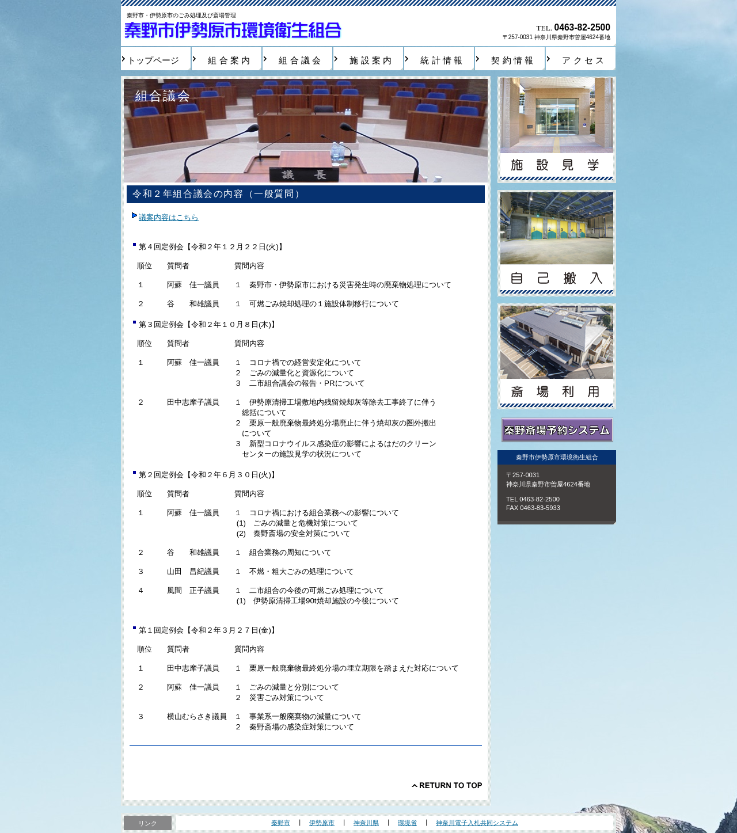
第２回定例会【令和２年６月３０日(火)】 (209, 474)
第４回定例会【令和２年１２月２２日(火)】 (212, 246)
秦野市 (280, 822)
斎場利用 (556, 356)
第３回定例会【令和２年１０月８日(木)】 (209, 324)
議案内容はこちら (169, 217)
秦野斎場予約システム (556, 430)
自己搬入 (556, 243)
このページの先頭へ (447, 785)
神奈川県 (366, 822)
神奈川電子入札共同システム (477, 822)
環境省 (407, 822)
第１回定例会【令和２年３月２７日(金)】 (209, 630)
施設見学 (556, 130)
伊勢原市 (322, 822)
